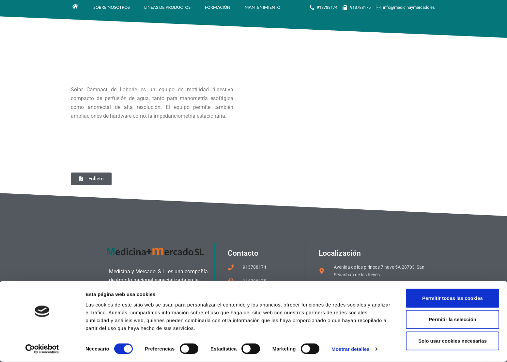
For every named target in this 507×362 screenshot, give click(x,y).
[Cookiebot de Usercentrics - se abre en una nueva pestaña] (42, 349)
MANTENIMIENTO (263, 7)
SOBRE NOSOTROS (111, 7)
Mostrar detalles (350, 349)
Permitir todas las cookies (452, 298)
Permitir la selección (452, 319)
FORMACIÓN (217, 7)
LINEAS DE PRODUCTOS (167, 7)
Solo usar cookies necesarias (452, 340)
